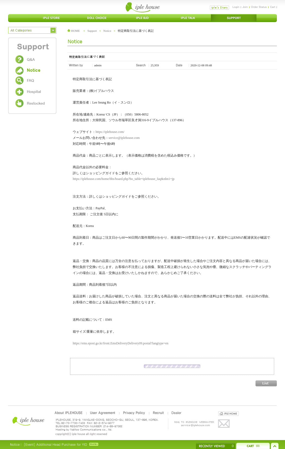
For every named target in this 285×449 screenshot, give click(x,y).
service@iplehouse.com (124, 138)
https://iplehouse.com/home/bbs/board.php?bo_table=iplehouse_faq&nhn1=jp (124, 179)
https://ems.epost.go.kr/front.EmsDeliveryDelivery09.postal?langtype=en (120, 343)
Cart (272, 7)
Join (245, 7)
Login (235, 7)
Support (92, 30)
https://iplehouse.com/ (110, 132)
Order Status (259, 7)
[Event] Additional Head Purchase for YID (55, 444)
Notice (107, 30)
